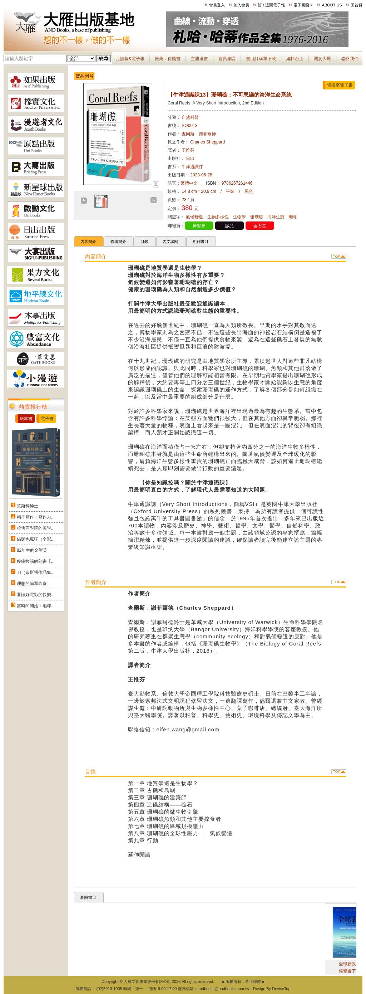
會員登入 (217, 5)
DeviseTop (281, 988)
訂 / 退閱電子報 (271, 5)
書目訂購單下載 (261, 58)
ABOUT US (332, 5)
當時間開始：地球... (36, 605)
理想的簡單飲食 (32, 583)
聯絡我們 (349, 58)
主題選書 (199, 58)
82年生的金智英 (32, 550)
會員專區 (227, 58)
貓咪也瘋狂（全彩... (36, 539)
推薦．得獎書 (167, 58)
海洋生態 (276, 216)
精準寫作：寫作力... (36, 517)
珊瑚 (293, 216)
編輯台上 (294, 58)
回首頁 (356, 5)
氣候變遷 (194, 216)
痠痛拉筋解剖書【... (36, 561)
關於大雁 (322, 58)
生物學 (239, 216)
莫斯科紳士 (27, 505)
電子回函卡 (303, 5)
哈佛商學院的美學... (36, 528)
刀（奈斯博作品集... (36, 572)
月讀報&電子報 (130, 58)
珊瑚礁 (256, 216)
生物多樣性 (218, 216)
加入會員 (241, 5)
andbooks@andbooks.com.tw (223, 988)
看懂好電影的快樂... (36, 594)
